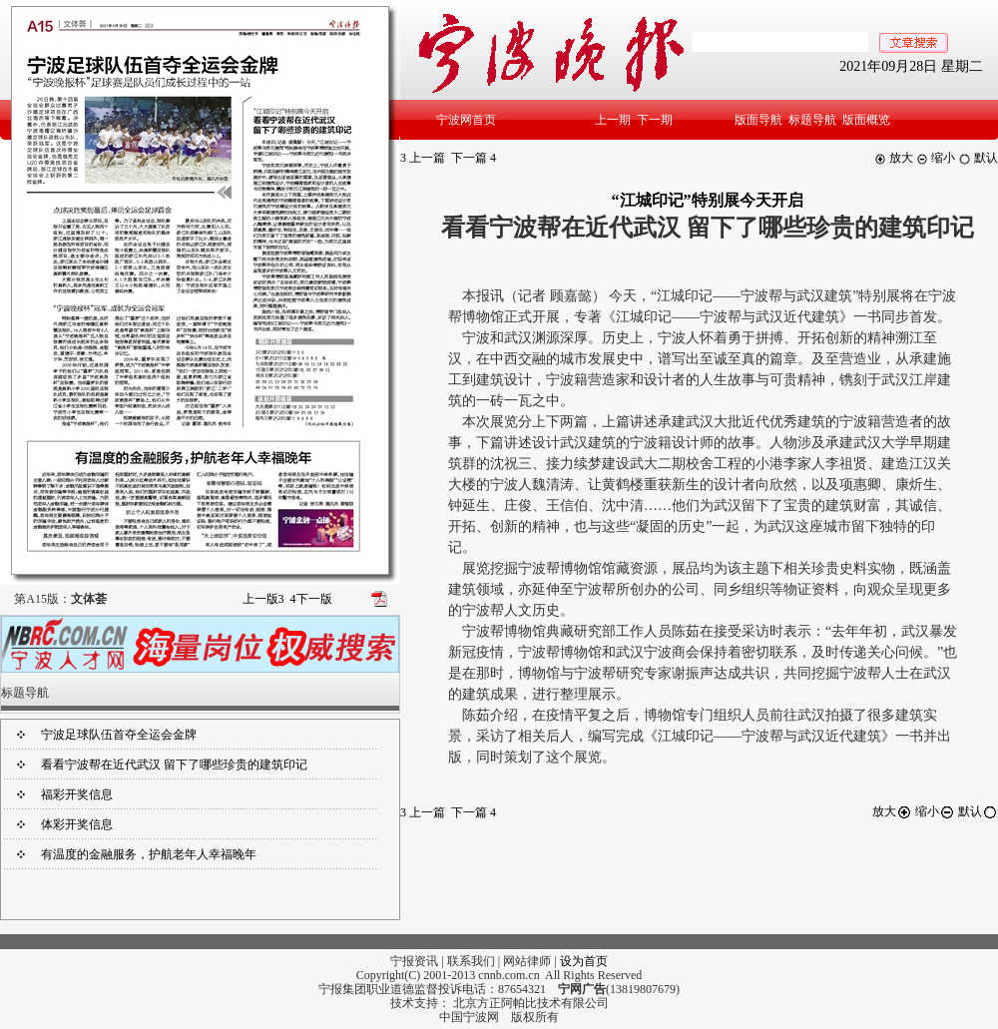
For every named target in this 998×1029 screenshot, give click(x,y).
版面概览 (866, 120)
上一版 (263, 599)
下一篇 (473, 158)
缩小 (935, 158)
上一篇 (422, 158)
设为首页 (584, 961)
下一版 (311, 599)
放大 (893, 158)
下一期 (655, 120)
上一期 (613, 120)
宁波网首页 (466, 120)
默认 (978, 158)
